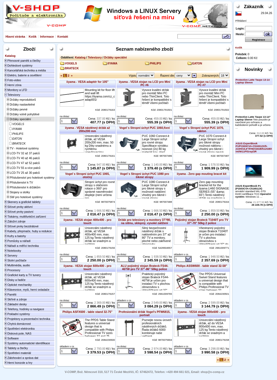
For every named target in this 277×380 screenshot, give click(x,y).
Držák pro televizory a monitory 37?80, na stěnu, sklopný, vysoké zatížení (144, 221)
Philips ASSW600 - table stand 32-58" (201, 265)
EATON (197, 63)
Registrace (258, 39)
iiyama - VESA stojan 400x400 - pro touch (87, 221)
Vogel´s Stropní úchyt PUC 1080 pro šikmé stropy (144, 175)
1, (65, 75)
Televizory (95, 57)
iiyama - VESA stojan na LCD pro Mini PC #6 (144, 83)
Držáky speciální (115, 57)
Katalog (80, 57)
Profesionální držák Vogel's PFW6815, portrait (144, 313)
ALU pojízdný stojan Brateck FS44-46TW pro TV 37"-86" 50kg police (144, 267)
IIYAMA (112, 63)
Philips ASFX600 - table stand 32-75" (87, 311)
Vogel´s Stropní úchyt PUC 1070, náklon (201, 129)
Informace (47, 36)
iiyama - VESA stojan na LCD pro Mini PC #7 (201, 83)
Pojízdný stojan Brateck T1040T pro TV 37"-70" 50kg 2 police (201, 221)
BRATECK (72, 68)
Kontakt (62, 36)
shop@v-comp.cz (212, 372)
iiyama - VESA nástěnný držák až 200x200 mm (87, 129)
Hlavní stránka (15, 36)
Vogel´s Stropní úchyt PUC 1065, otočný (87, 175)
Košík (33, 36)
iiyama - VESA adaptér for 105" (87, 81)
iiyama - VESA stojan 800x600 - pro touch (202, 313)
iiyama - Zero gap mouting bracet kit (201, 173)
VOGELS (71, 63)
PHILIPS (155, 63)
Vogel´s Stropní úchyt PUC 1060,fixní (144, 127)
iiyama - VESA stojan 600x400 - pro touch (87, 267)
